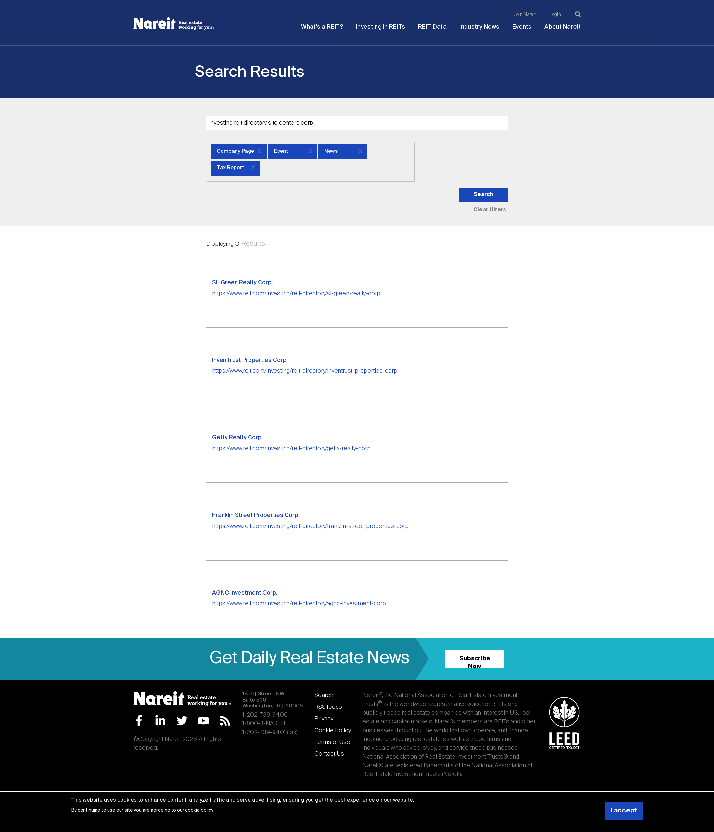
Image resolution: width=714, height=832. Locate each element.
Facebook (139, 720)
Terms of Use (332, 742)
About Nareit (562, 27)
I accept (623, 810)
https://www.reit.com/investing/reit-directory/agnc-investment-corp (299, 604)
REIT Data (432, 27)
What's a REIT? (322, 27)
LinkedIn (160, 720)
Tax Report (230, 168)
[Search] (578, 14)
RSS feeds (328, 707)
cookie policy (199, 810)
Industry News (479, 27)
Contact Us (329, 754)
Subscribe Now (474, 662)
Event (281, 151)
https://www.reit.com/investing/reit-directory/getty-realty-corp (291, 449)
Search (323, 695)
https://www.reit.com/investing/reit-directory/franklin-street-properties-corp (310, 526)
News (331, 151)
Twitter (182, 720)
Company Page (235, 151)
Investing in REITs (380, 27)
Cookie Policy (332, 730)
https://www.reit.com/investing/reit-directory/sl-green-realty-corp (296, 294)
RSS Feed (225, 720)
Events (522, 27)
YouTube (203, 720)
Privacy (323, 719)
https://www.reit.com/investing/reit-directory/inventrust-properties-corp (304, 371)
